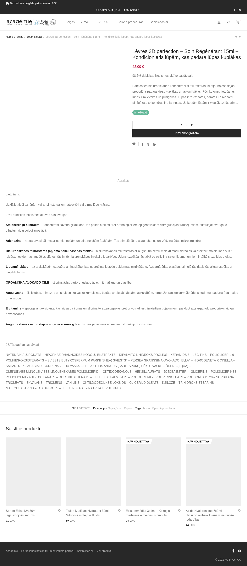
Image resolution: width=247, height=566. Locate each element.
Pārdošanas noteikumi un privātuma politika (47, 534)
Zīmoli (85, 22)
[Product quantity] (186, 125)
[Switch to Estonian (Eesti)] (114, 556)
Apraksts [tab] (123, 164)
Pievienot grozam (187, 133)
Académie (12, 534)
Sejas (19, 36)
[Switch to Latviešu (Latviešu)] (137, 556)
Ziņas (71, 22)
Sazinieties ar (159, 22)
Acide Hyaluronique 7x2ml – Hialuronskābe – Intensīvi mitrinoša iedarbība (210, 499)
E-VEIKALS (104, 22)
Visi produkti (104, 534)
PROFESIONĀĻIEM (108, 10)
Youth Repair (34, 36)
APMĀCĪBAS (131, 10)
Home (9, 36)
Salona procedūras (130, 22)
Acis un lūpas (150, 391)
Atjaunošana (167, 391)
